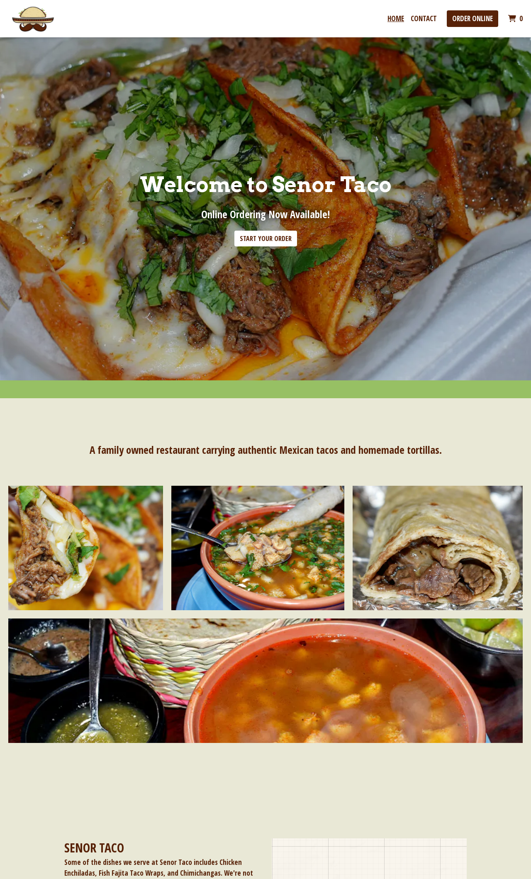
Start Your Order (266, 238)
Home (395, 18)
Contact (424, 18)
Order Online (472, 18)
